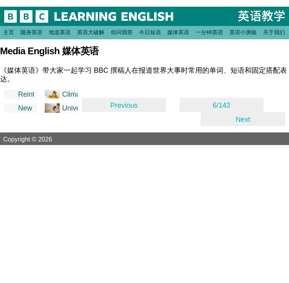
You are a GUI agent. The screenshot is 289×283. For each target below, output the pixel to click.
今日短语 (150, 32)
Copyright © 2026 (37, 139)
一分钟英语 (209, 32)
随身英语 (31, 32)
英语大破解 (90, 32)
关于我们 (274, 32)
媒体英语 (178, 32)
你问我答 (122, 32)
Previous (124, 105)
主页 (8, 32)
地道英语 (60, 32)
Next (243, 119)
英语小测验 (243, 32)
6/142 (221, 105)
